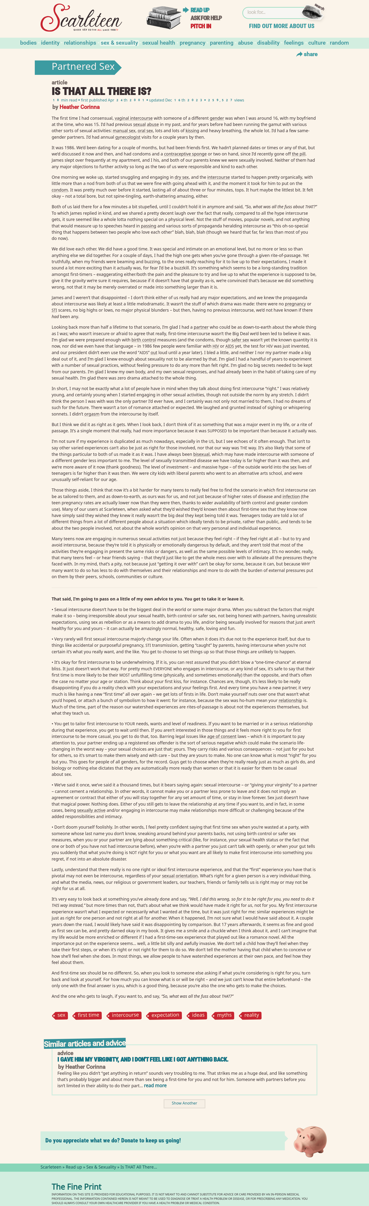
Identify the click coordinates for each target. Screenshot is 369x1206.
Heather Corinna (80, 106)
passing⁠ (148, 226)
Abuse (245, 42)
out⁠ (154, 352)
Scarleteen (51, 1167)
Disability (268, 42)
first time (89, 1016)
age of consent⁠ (222, 736)
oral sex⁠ (145, 130)
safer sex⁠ (240, 340)
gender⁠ (217, 118)
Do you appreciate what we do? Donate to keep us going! (113, 1140)
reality (251, 1016)
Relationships (80, 42)
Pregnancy (192, 42)
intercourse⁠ (218, 177)
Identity (50, 42)
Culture (317, 42)
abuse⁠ (153, 124)
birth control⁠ (143, 340)
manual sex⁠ (124, 130)
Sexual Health (158, 42)
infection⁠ (291, 496)
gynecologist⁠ (127, 137)
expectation (165, 1015)
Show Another (184, 1103)
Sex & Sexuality (119, 42)
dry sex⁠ (182, 177)
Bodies (28, 42)
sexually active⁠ (91, 810)
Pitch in (200, 26)
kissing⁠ (192, 130)
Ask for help (206, 18)
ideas (198, 1016)
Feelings (294, 42)
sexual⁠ (139, 124)
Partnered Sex (83, 67)
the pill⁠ (298, 154)
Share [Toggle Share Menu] (306, 54)
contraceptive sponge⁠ (185, 154)
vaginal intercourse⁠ (134, 118)
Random (339, 42)
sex (61, 1015)
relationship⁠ (290, 700)
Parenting (221, 42)
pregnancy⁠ (295, 304)
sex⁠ (293, 467)
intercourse (125, 1015)
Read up (199, 10)
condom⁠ (60, 190)
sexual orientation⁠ (180, 876)
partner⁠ (201, 327)
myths (224, 1016)
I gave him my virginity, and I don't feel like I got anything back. (142, 1059)
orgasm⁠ (91, 414)
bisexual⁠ (201, 454)
